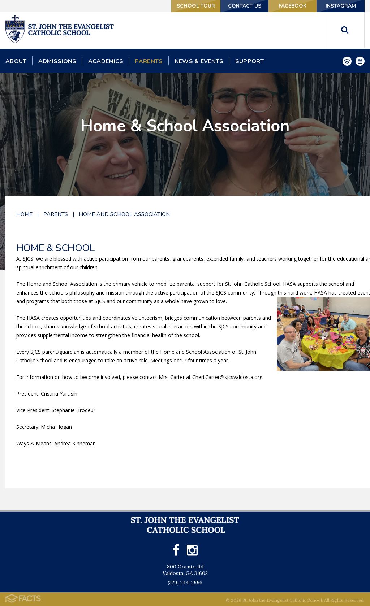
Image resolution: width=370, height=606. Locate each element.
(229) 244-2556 (185, 582)
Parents (55, 214)
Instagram (341, 6)
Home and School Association (124, 214)
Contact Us (244, 6)
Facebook (292, 6)
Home (24, 214)
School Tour (196, 6)
